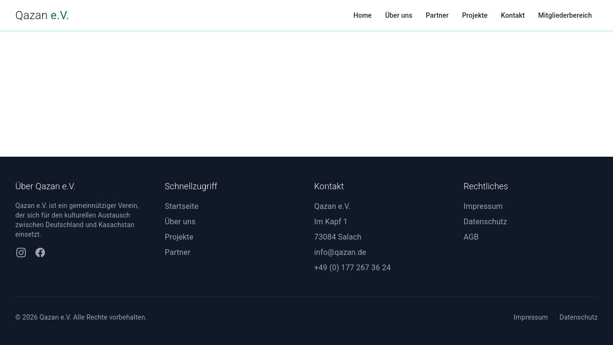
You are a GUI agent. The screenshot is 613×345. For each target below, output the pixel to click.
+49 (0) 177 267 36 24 (352, 267)
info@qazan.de (340, 252)
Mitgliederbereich (565, 15)
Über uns (398, 15)
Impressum (483, 206)
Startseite (181, 206)
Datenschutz (485, 221)
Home (362, 15)
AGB (471, 237)
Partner (437, 15)
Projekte (475, 15)
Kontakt (513, 15)
